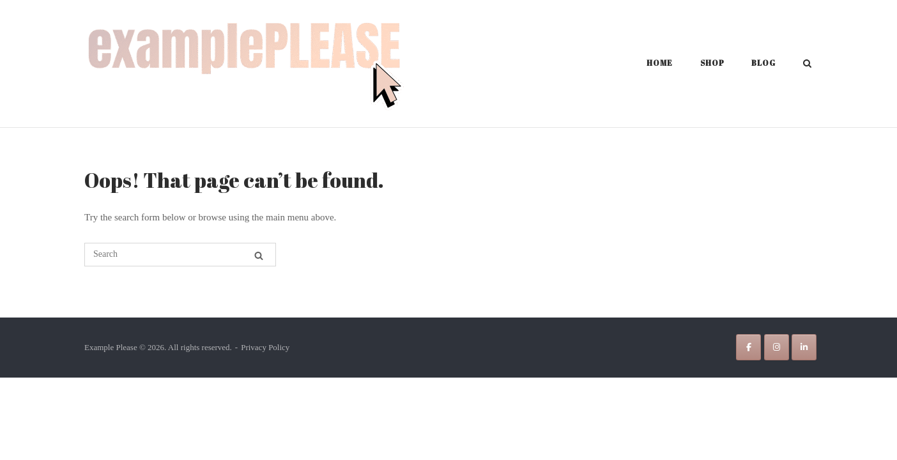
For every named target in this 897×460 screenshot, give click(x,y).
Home (660, 62)
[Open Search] (807, 64)
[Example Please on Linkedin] (804, 347)
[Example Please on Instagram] (776, 347)
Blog (763, 62)
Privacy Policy (265, 347)
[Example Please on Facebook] (748, 347)
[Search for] (180, 254)
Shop (712, 62)
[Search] (258, 255)
